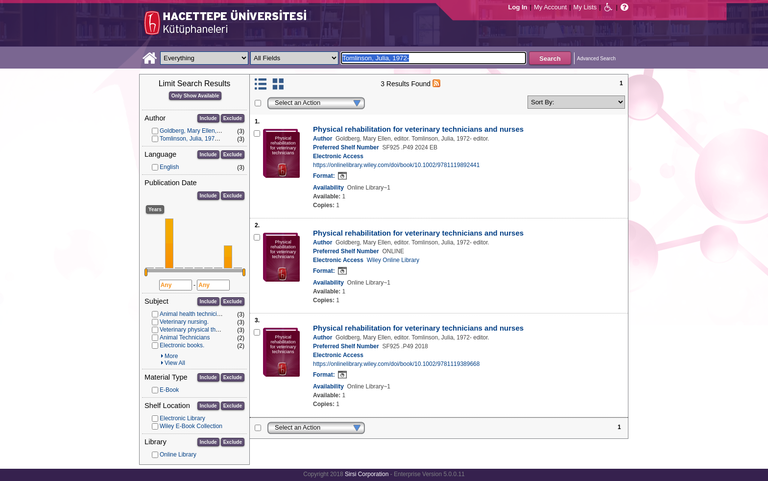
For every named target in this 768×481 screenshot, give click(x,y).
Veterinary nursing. (184, 321)
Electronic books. (182, 345)
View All (175, 363)
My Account (550, 7)
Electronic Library (182, 418)
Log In (518, 7)
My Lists (585, 7)
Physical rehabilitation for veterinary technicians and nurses (418, 129)
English (169, 167)
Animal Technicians (185, 337)
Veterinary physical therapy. (196, 329)
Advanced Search (596, 58)
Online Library (178, 454)
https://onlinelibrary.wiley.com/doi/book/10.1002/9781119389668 (396, 364)
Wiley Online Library (393, 260)
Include (208, 118)
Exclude (232, 118)
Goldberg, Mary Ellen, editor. (197, 130)
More (171, 356)
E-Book (169, 389)
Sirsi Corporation (366, 474)
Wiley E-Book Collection (191, 426)
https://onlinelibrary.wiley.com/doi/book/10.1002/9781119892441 (396, 165)
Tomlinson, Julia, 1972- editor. (199, 138)
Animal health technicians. (194, 314)
